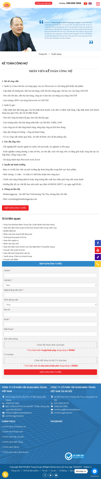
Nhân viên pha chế (11, 244)
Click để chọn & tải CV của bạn (50, 360)
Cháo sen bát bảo (43, 3)
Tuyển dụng (56, 54)
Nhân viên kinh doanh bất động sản (17, 234)
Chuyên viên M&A (10, 259)
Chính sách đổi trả (10, 447)
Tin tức (45, 470)
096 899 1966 (73, 3)
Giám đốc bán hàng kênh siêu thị (16, 253)
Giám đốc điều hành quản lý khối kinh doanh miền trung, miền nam (30, 228)
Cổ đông (63, 470)
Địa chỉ (7, 309)
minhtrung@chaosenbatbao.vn (19, 412)
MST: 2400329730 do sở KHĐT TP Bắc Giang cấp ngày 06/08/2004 (27, 408)
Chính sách (8, 421)
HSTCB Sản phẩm (31, 470)
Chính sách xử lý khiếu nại (14, 427)
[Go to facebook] (94, 471)
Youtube (98, 250)
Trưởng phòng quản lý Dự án (14, 237)
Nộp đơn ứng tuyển (15, 208)
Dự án (53, 470)
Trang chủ (44, 54)
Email (7, 319)
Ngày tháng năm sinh (14, 290)
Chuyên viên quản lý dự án (14, 250)
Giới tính (8, 280)
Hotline (98, 264)
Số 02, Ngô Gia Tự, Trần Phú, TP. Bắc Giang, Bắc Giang (26, 398)
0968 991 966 (12, 403)
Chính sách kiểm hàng (12, 442)
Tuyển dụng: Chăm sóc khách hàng (17, 256)
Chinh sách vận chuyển (13, 437)
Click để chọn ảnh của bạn (50, 344)
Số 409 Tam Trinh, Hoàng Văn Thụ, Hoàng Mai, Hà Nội (75, 398)
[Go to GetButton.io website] (94, 476)
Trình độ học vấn (11, 299)
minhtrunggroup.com (15, 416)
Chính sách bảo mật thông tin (15, 452)
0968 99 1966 (61, 406)
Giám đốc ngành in (11, 240)
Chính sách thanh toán (12, 432)
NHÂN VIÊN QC (9, 231)
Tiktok (98, 257)
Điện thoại (9, 329)
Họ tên (7, 270)
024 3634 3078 (61, 403)
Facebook (98, 243)
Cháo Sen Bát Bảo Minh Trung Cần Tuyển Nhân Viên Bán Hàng (29, 225)
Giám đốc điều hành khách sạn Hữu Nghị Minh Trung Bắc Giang (29, 247)
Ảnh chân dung (11, 339)
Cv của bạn (9, 354)
